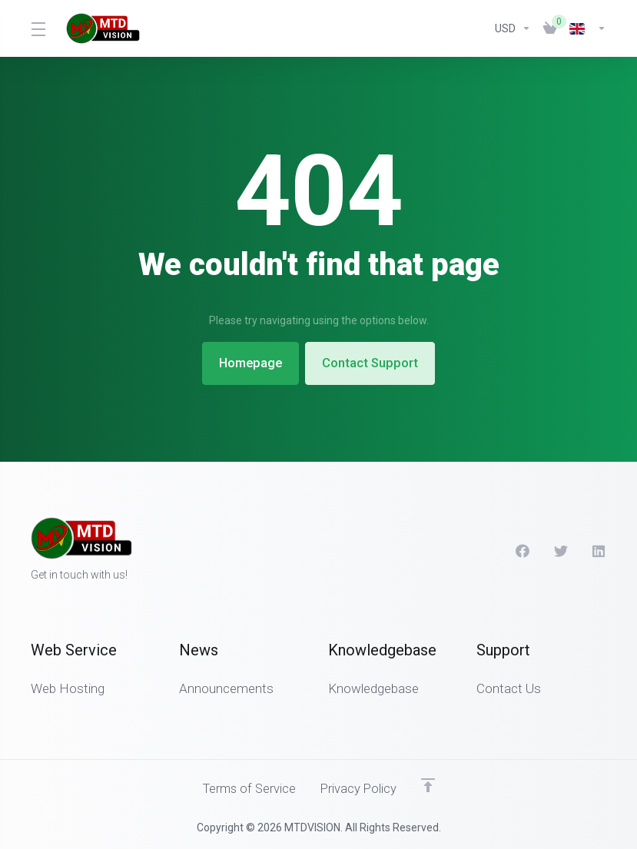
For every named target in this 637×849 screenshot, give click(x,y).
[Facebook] (522, 551)
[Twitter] (561, 551)
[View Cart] (550, 28)
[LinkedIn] (599, 551)
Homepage (248, 363)
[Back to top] (430, 785)
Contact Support (374, 363)
